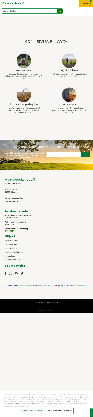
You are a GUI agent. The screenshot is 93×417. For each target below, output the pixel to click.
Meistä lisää (10, 256)
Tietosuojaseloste (12, 260)
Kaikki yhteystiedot (14, 198)
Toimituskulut (11, 248)
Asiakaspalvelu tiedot (14, 252)
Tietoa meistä (11, 201)
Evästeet (91, 413)
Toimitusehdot (11, 241)
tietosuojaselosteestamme (18, 406)
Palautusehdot (11, 244)
